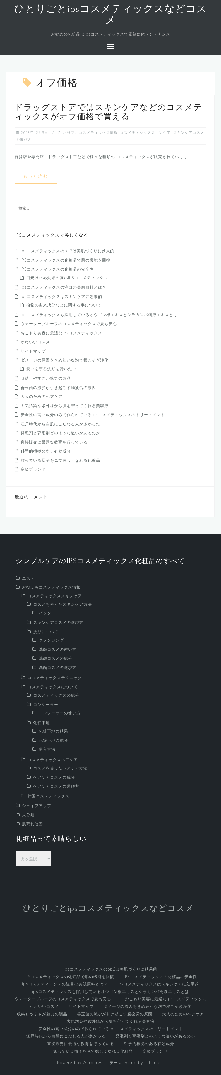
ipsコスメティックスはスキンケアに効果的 (61, 296)
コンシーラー (45, 704)
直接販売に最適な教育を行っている (54, 442)
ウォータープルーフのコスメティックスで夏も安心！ (71, 323)
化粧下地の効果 (53, 731)
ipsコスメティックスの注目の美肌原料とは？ (63, 287)
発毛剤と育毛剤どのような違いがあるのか (60, 432)
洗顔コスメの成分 (55, 658)
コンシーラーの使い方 (60, 712)
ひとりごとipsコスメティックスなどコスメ (108, 908)
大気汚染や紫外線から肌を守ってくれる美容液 (65, 405)
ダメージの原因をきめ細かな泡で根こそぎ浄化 (65, 360)
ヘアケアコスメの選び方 (56, 786)
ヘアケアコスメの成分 (54, 777)
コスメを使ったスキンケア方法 (62, 604)
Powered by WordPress (81, 1062)
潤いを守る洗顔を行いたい (51, 368)
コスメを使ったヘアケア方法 (60, 768)
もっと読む (35, 176)
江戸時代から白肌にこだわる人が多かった (60, 423)
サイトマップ (33, 351)
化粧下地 (41, 722)
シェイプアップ (36, 805)
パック (45, 612)
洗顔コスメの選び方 (57, 667)
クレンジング (51, 640)
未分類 (28, 814)
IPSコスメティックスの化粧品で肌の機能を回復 (65, 260)
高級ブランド (33, 469)
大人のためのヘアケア (42, 396)
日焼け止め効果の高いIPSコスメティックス (67, 277)
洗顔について (45, 631)
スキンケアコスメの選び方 (58, 622)
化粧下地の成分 (53, 740)
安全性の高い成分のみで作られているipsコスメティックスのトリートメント (93, 414)
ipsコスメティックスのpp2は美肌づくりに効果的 (67, 250)
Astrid (131, 1062)
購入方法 (47, 749)
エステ (28, 578)
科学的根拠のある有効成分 (46, 451)
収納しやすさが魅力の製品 (46, 378)
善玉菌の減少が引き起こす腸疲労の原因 (58, 387)
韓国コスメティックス (48, 796)
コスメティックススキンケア (145, 132)
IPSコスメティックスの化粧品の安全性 (57, 269)
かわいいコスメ (35, 341)
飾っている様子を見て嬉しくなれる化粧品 (60, 460)
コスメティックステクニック (55, 677)
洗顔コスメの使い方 (57, 649)
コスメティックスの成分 (56, 695)
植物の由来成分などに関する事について (64, 304)
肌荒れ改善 (32, 823)
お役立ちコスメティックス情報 (90, 132)
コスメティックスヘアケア (53, 759)
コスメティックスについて (53, 686)
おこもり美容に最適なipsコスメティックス (61, 332)
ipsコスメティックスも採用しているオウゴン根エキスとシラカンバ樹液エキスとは (99, 314)
